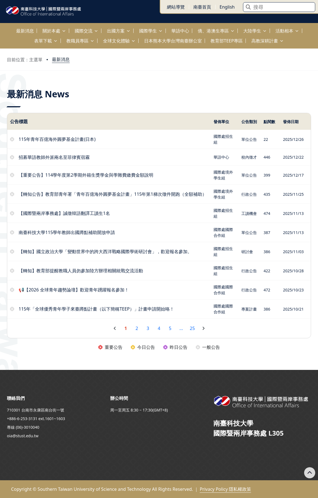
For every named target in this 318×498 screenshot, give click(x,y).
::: (1, 27)
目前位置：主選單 (24, 60)
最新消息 (61, 59)
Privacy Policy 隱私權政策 (225, 489)
